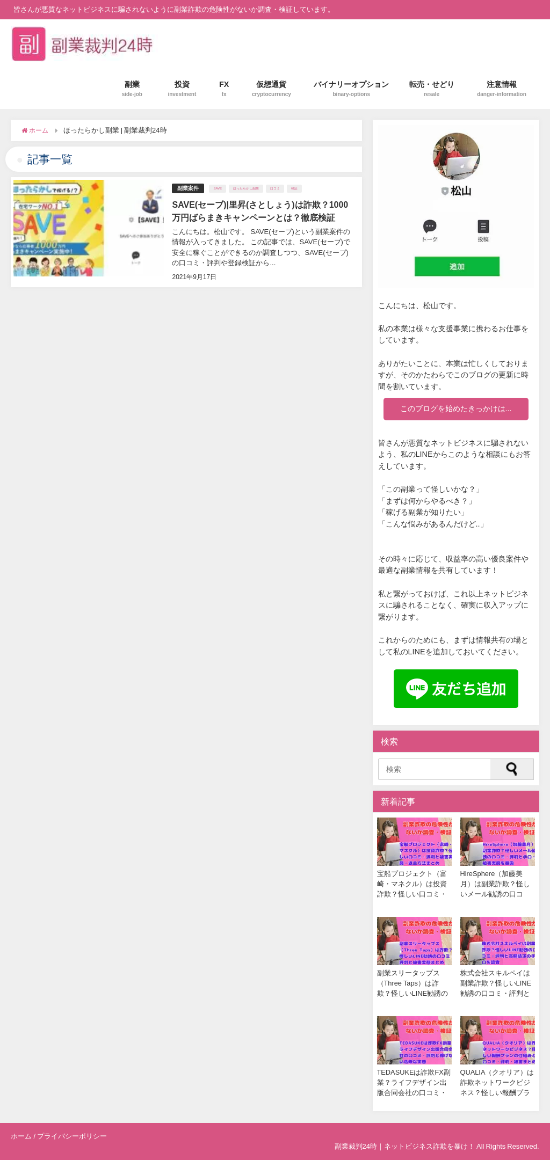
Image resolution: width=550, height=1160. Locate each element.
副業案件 (188, 188)
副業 (132, 89)
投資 (182, 89)
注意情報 (501, 89)
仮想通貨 (271, 89)
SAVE (217, 188)
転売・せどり (431, 89)
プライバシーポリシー (72, 1136)
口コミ (275, 188)
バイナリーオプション (351, 89)
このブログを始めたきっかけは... (456, 408)
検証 (294, 188)
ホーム (21, 1136)
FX (224, 89)
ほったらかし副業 (246, 188)
